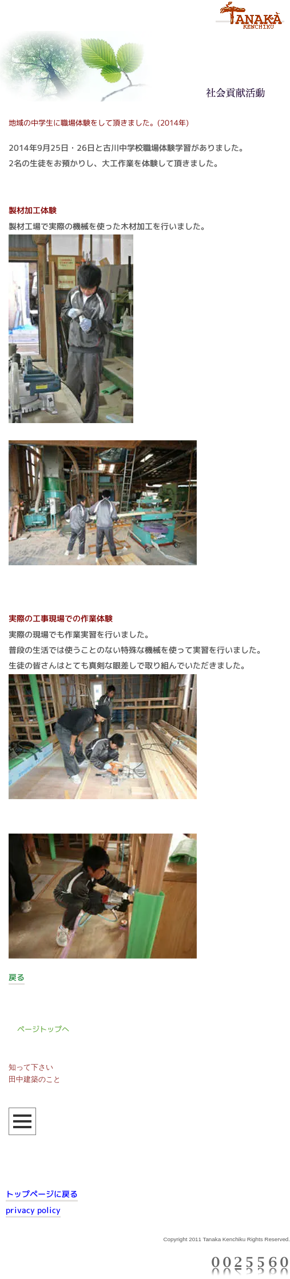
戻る (17, 977)
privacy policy (33, 1210)
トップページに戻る (42, 1194)
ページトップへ (43, 1029)
